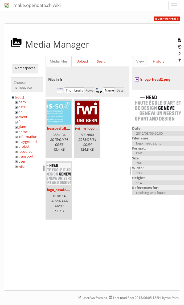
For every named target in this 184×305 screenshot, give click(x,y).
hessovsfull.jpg (59, 128)
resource (25, 151)
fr (19, 121)
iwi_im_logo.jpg (88, 128)
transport (26, 156)
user (21, 161)
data (22, 107)
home (23, 131)
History (159, 61)
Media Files (58, 61)
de (20, 111)
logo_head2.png (60, 189)
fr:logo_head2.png (155, 79)
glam (22, 126)
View (140, 61)
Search (102, 61)
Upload (82, 61)
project (24, 146)
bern (22, 102)
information (27, 136)
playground (27, 141)
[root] (19, 97)
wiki (21, 166)
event (22, 116)
